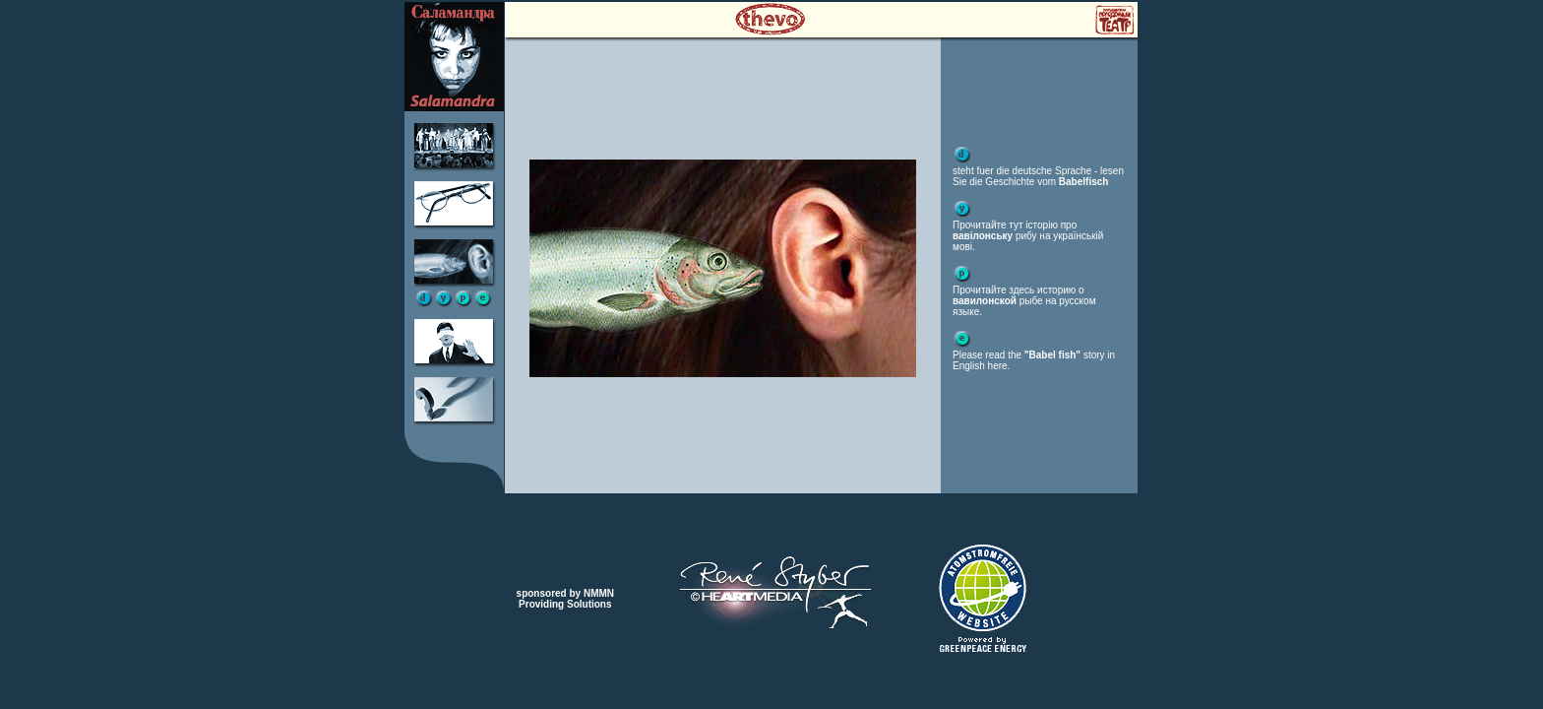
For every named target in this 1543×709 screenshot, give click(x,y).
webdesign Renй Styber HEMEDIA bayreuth (776, 638)
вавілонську (983, 235)
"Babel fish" (1052, 355)
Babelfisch (1084, 181)
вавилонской (985, 300)
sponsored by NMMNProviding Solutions (565, 599)
